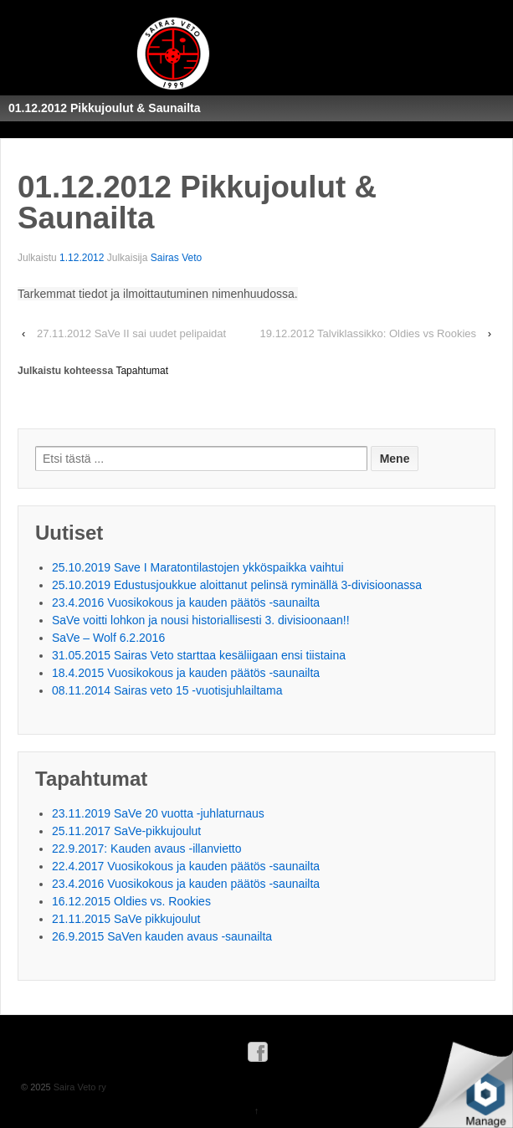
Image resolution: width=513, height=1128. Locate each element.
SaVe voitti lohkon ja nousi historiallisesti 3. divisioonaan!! (201, 620)
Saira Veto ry (78, 1087)
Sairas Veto (176, 258)
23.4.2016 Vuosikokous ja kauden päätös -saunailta (186, 602)
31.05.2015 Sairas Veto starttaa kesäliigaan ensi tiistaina (199, 655)
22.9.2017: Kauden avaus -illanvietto (147, 848)
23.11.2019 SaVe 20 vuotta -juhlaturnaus (158, 813)
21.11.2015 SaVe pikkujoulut (126, 918)
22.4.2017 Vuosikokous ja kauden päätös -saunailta (186, 866)
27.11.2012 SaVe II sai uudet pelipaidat (131, 333)
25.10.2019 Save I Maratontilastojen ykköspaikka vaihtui (198, 567)
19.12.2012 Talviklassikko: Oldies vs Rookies (368, 333)
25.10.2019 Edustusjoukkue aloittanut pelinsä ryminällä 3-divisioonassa (237, 585)
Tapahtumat (141, 371)
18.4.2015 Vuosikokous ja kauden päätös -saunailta (186, 672)
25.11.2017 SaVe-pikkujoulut (126, 831)
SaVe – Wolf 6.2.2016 (108, 637)
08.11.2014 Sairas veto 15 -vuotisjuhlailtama (167, 690)
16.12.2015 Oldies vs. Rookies (131, 901)
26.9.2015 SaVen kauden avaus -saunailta (162, 936)
